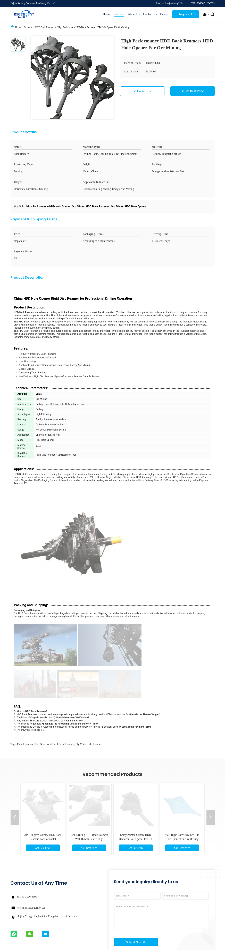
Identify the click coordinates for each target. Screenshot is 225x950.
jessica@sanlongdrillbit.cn (31, 796)
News (151, 895)
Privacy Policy (54, 939)
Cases (152, 889)
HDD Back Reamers (45, 27)
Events (164, 14)
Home (106, 14)
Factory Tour (128, 895)
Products (119, 14)
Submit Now (136, 831)
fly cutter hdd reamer (88, 633)
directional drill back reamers (57, 633)
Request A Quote (185, 15)
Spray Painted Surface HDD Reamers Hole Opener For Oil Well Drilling (135, 728)
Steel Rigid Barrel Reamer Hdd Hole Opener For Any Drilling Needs (182, 728)
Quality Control (129, 901)
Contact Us (150, 14)
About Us (134, 14)
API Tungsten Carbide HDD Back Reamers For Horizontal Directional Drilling (42, 728)
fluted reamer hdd (27, 633)
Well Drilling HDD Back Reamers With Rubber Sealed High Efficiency (89, 728)
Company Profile (130, 889)
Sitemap (126, 907)
